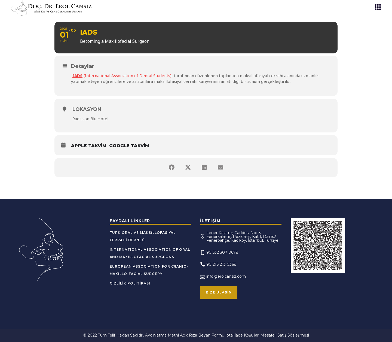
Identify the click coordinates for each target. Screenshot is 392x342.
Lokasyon (86, 109)
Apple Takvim (88, 145)
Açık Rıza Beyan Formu (202, 335)
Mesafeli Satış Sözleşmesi (285, 335)
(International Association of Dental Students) (121, 75)
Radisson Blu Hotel (90, 118)
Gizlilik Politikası (130, 283)
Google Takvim (129, 145)
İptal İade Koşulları (242, 335)
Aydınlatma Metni (162, 335)
